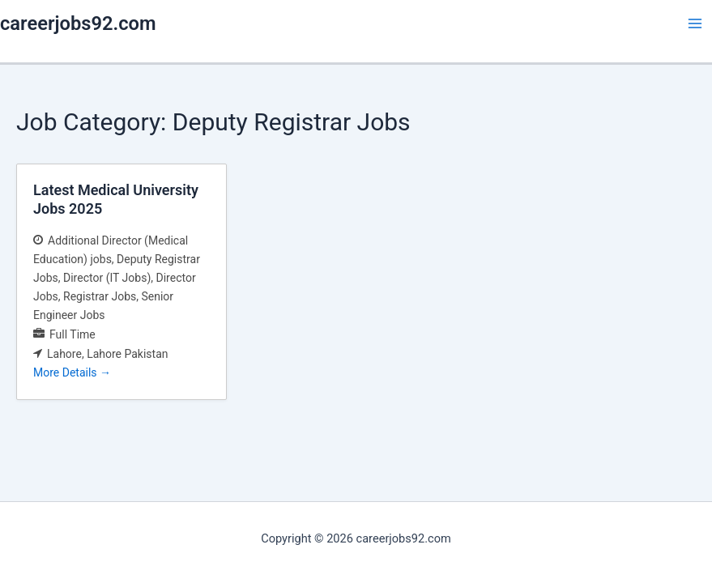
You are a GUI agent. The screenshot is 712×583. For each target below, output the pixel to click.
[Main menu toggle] (695, 23)
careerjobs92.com (78, 23)
